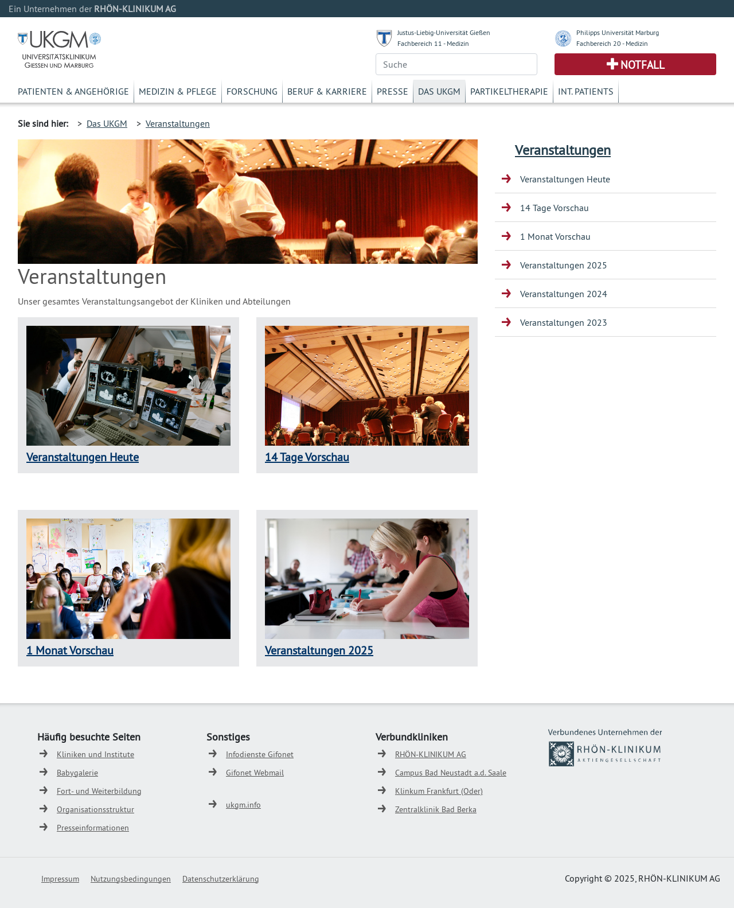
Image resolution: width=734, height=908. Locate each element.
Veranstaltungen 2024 (563, 293)
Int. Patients (586, 91)
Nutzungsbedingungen (131, 879)
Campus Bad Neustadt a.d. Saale (450, 772)
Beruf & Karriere (327, 91)
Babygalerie (77, 772)
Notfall (642, 65)
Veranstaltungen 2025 (319, 650)
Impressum (60, 879)
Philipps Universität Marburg (617, 32)
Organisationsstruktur (95, 809)
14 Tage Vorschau (307, 457)
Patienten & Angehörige (73, 91)
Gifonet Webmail (255, 772)
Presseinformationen (93, 828)
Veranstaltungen (178, 123)
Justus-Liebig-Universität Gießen (443, 32)
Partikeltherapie (509, 91)
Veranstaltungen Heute (82, 457)
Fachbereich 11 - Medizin (433, 43)
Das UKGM (439, 91)
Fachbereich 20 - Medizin (612, 43)
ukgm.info (243, 805)
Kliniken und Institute (95, 754)
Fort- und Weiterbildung (99, 791)
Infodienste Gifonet (260, 754)
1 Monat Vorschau (70, 650)
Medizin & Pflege (178, 91)
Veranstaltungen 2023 (563, 322)
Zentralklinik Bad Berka (436, 809)
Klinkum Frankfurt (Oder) (439, 791)
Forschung (252, 91)
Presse (392, 91)
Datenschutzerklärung (220, 879)
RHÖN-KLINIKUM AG (430, 754)
